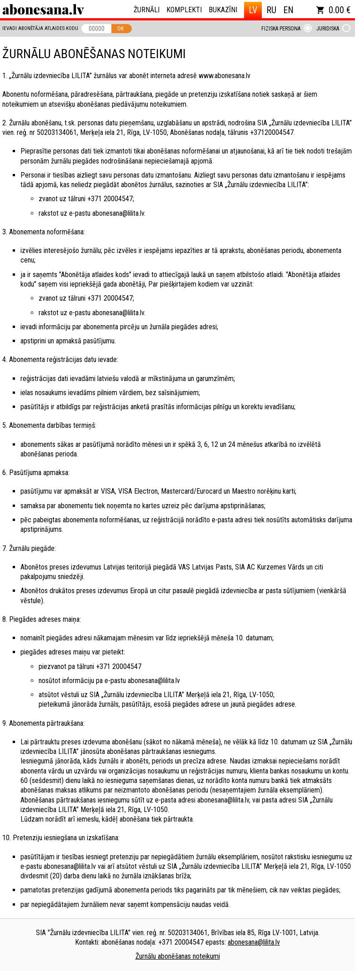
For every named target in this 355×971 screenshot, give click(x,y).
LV (253, 10)
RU (271, 10)
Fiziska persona (280, 28)
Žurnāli (147, 9)
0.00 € (333, 10)
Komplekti (184, 9)
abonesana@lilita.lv (254, 942)
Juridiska (327, 28)
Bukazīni (223, 9)
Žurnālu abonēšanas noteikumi (177, 956)
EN (288, 10)
